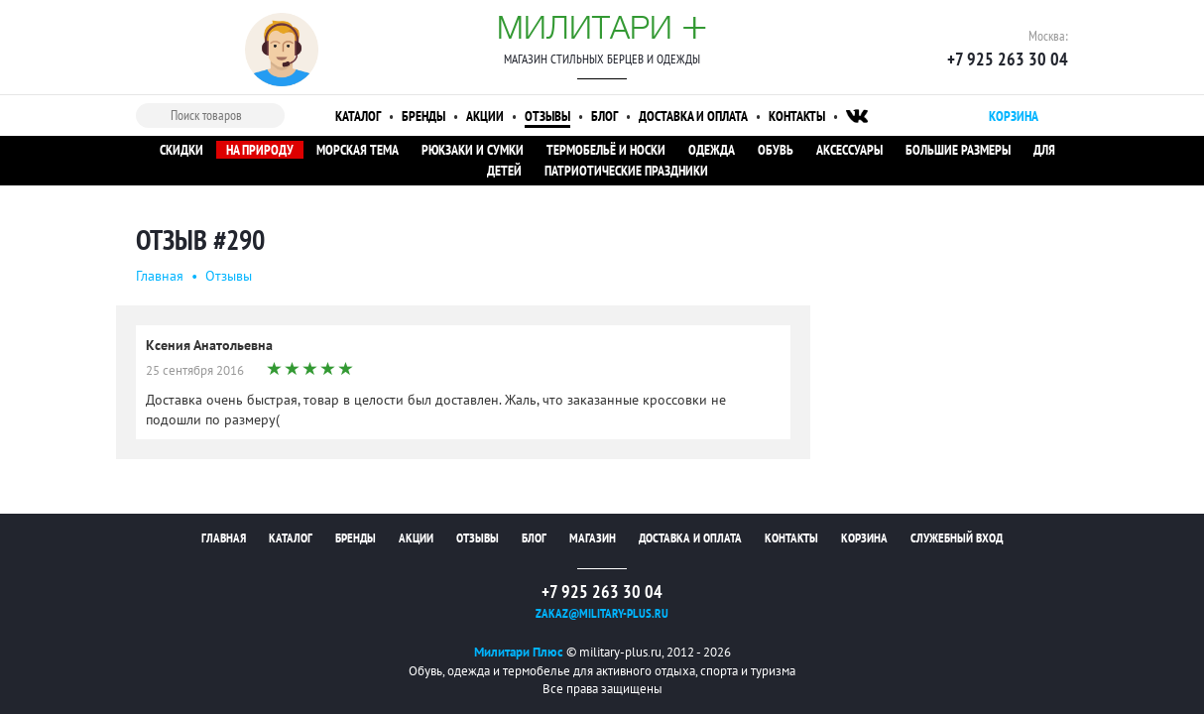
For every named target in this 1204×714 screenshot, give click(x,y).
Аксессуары (849, 150)
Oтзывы (228, 276)
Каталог (358, 116)
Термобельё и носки (605, 150)
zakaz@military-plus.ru (602, 613)
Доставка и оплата (693, 116)
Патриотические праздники (626, 170)
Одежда (711, 150)
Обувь (775, 150)
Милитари (602, 27)
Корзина (864, 538)
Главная (159, 276)
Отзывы (547, 116)
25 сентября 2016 (195, 370)
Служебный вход (956, 538)
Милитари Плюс (518, 652)
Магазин (592, 538)
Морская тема (357, 150)
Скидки (181, 150)
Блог (604, 116)
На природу (260, 150)
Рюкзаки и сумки (472, 150)
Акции (485, 116)
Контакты (797, 116)
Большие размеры (958, 150)
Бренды (423, 116)
